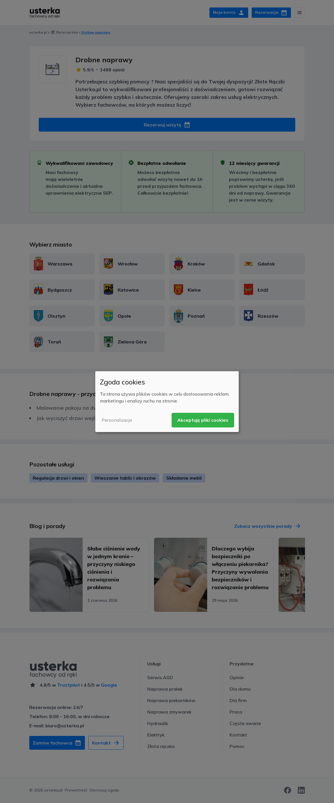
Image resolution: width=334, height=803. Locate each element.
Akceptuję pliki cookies (202, 420)
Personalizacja (117, 420)
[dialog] (167, 401)
